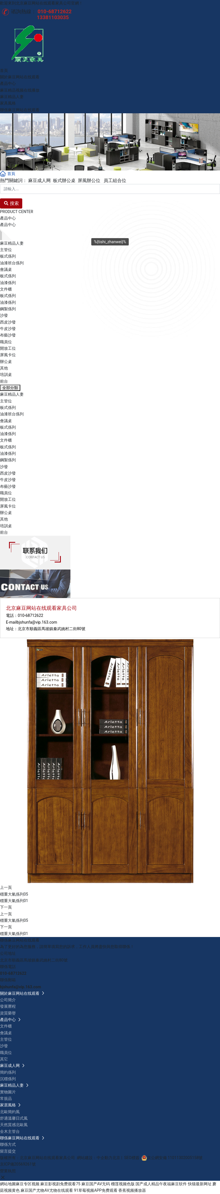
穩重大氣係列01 (14, 900)
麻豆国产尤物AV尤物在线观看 (47, 1190)
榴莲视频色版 (123, 1184)
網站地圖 (8, 1184)
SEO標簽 (131, 1157)
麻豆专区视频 (27, 1184)
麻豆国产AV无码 (95, 1184)
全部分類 (10, 388)
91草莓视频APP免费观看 (95, 1190)
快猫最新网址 (200, 1184)
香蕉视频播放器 (132, 1190)
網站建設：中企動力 (94, 1157)
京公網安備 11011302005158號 (175, 1157)
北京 (116, 1157)
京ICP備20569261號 (18, 1164)
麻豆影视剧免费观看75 (60, 1184)
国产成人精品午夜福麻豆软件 (161, 1184)
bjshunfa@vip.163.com (37, 622)
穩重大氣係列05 (14, 894)
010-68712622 (30, 615)
